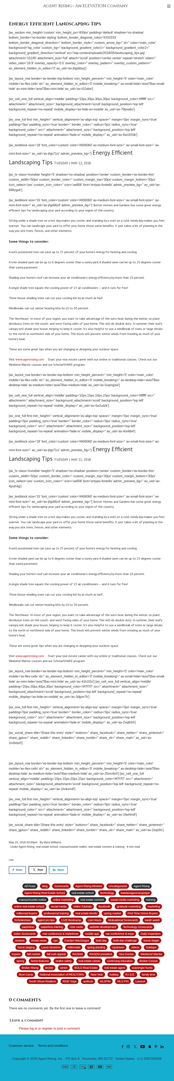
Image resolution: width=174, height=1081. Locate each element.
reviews (20, 940)
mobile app (92, 933)
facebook (104, 906)
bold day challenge (124, 940)
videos (135, 947)
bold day (101, 940)
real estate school (47, 846)
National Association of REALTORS (62, 974)
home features (40, 961)
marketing (154, 906)
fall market (33, 954)
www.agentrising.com (30, 359)
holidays (151, 947)
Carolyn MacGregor (77, 940)
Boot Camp (26, 974)
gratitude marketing (129, 906)
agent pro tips (46, 920)
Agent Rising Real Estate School (45, 893)
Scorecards (61, 886)
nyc (55, 940)
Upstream (118, 947)
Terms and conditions (53, 1045)
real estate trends (86, 913)
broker (49, 967)
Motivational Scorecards (123, 920)
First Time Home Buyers (143, 913)
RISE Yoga (69, 981)
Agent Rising (26, 846)
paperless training (52, 927)
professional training (56, 913)
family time (148, 974)
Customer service (21, 1045)
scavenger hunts (142, 967)
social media (59, 906)
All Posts (30, 886)
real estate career (89, 961)
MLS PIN (123, 981)
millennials (73, 947)
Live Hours (94, 920)
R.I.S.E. (130, 974)
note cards (76, 927)
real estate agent (114, 967)
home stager (151, 940)
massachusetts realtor (73, 846)
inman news (38, 940)
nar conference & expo (120, 933)
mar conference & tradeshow (60, 933)
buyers (16, 954)
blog (44, 886)
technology (107, 893)
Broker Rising (30, 967)
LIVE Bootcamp (71, 920)
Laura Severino (50, 947)
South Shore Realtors (42, 981)
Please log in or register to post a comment (49, 1028)
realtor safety (64, 961)
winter (64, 967)
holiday (114, 974)
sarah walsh (152, 920)
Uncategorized (118, 886)
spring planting (96, 947)
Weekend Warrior (151, 954)
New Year (97, 974)
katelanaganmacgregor (135, 893)
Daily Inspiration (150, 933)
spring (20, 961)
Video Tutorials (82, 906)
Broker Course (148, 961)
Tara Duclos (126, 954)
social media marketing (125, 899)
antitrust (88, 981)
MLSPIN (105, 981)
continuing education (120, 961)
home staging (26, 947)
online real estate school (29, 906)
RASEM (78, 954)
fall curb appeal (56, 954)
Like (11, 859)
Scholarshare (22, 920)
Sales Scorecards (25, 933)
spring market (112, 913)
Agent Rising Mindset (89, 886)
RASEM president (100, 954)
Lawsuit (140, 981)
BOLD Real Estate (85, 967)
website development (103, 927)
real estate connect (100, 846)
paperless (28, 927)
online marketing (63, 899)
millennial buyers (26, 913)
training (119, 846)
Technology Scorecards (137, 927)
